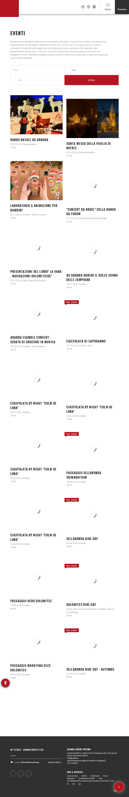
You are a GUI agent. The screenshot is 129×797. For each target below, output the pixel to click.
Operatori (71, 778)
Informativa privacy (30, 768)
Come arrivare (72, 776)
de (74, 784)
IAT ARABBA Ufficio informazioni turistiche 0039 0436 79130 (90, 781)
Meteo (84, 776)
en (80, 784)
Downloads (95, 776)
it (68, 784)
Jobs (100, 778)
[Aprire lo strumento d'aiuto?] (5, 683)
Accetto (25, 768)
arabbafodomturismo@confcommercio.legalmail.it (86, 761)
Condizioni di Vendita (86, 778)
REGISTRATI (55, 768)
